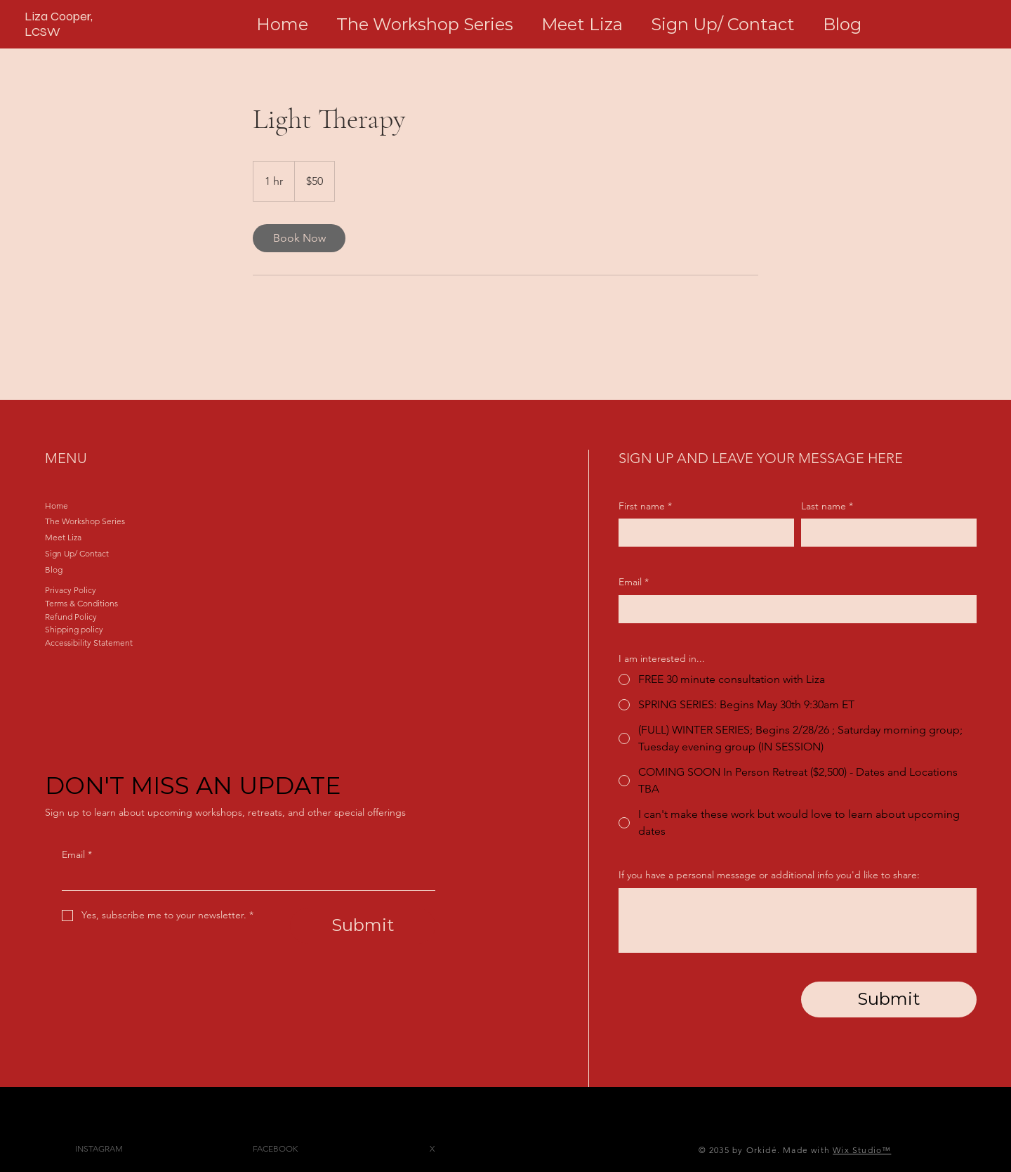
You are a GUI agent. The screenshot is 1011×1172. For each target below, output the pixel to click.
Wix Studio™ (862, 1150)
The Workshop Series (85, 521)
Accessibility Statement (89, 642)
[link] (299, 238)
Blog (53, 569)
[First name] (702, 533)
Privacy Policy (70, 590)
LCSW (42, 31)
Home (56, 505)
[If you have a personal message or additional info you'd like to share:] (798, 920)
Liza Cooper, (59, 16)
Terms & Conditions (81, 603)
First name (645, 507)
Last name (827, 507)
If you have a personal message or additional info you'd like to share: (769, 874)
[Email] (244, 878)
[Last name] (884, 533)
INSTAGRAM (99, 1148)
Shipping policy (74, 629)
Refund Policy (71, 616)
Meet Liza (63, 537)
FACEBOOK (275, 1148)
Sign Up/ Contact (77, 553)
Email (77, 855)
